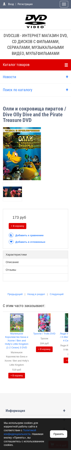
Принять (58, 434)
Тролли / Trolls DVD (44, 333)
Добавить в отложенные (27, 242)
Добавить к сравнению (26, 235)
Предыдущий (15, 294)
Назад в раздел (36, 294)
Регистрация (25, 4)
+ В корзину (17, 226)
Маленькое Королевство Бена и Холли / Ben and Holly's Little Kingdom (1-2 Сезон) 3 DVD (16, 340)
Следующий (57, 294)
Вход (11, 4)
